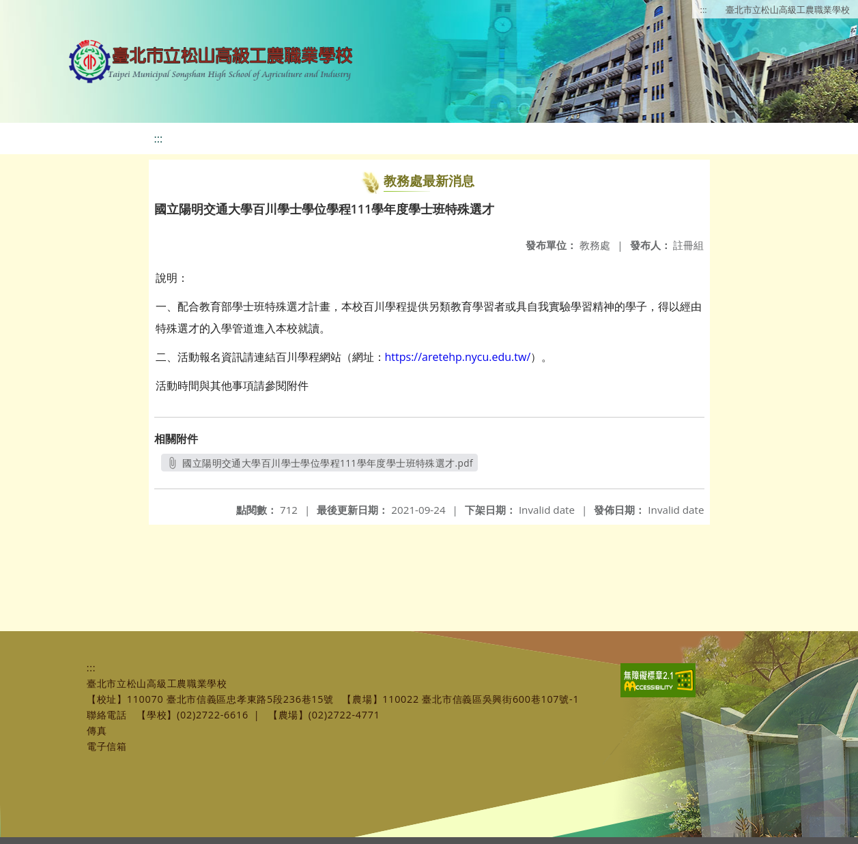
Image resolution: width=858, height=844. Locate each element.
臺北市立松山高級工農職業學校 (788, 9)
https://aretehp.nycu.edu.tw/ (458, 356)
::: (703, 9)
